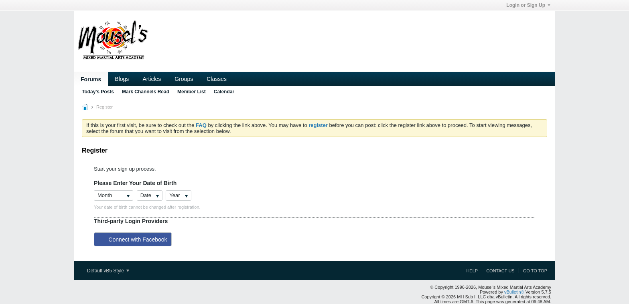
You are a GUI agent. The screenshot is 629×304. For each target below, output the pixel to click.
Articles (151, 79)
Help (472, 270)
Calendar (224, 92)
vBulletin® (514, 292)
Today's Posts (98, 92)
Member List (191, 92)
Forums (91, 79)
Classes (217, 79)
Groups (183, 79)
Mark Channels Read (145, 92)
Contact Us (500, 270)
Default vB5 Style (108, 271)
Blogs (122, 79)
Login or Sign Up (528, 5)
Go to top (535, 270)
